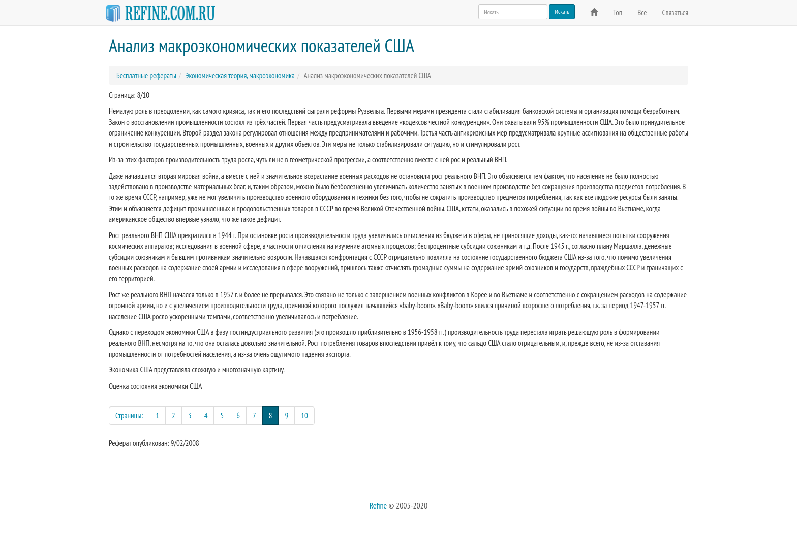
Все (642, 12)
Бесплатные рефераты (146, 75)
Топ (617, 12)
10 (304, 415)
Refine (378, 505)
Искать (562, 11)
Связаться (675, 12)
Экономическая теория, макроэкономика (239, 75)
